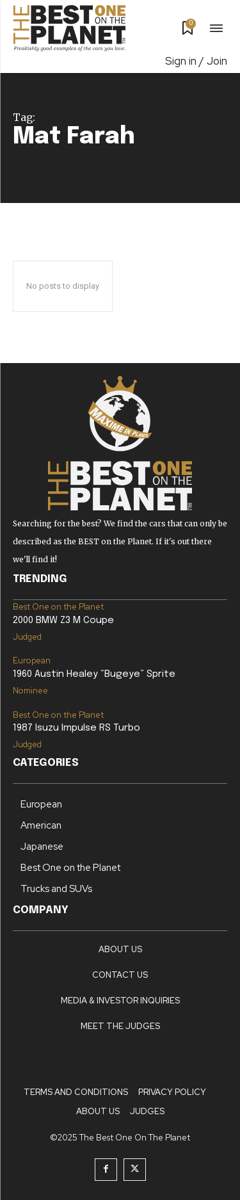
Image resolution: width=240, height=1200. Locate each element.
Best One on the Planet (58, 606)
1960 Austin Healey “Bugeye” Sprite (94, 674)
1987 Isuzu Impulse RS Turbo (76, 728)
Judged (27, 636)
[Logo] (69, 28)
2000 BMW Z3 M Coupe (63, 620)
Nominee (30, 690)
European (32, 660)
